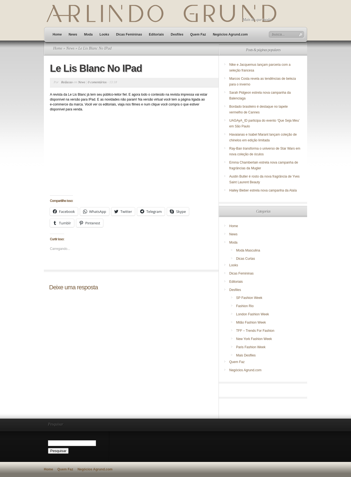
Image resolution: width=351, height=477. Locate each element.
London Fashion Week (252, 314)
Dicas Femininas (129, 34)
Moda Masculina (248, 250)
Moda (88, 34)
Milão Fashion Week (251, 322)
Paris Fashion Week (250, 347)
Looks (104, 34)
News (73, 34)
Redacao (67, 82)
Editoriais (156, 34)
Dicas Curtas (245, 259)
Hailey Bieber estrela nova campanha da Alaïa (263, 190)
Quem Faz (198, 34)
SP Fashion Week (249, 298)
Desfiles (177, 34)
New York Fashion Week (254, 339)
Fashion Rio (245, 306)
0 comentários (97, 82)
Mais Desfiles (246, 355)
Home (57, 34)
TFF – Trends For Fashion (255, 331)
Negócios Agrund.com (230, 34)
